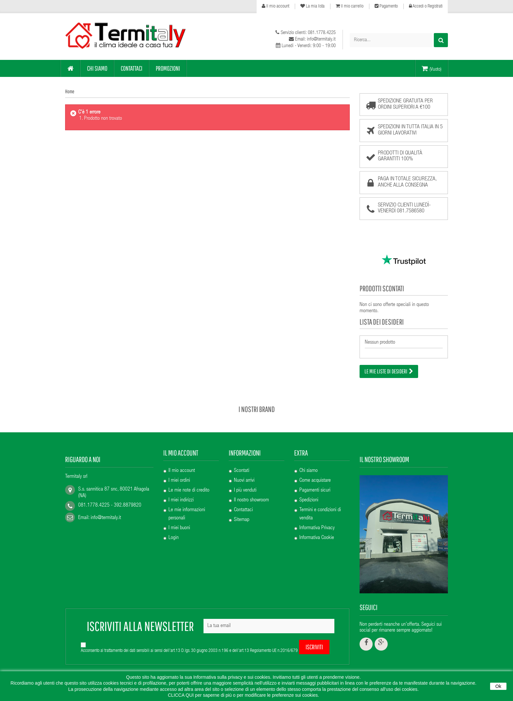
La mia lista (312, 6)
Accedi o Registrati (426, 6)
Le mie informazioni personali (186, 506)
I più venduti (245, 482)
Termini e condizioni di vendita (320, 506)
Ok (498, 686)
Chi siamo (308, 463)
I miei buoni (179, 520)
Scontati (241, 463)
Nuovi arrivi (244, 473)
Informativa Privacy (317, 520)
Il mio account (275, 6)
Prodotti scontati (382, 288)
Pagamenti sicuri (314, 482)
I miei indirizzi (181, 492)
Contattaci (243, 502)
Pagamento (386, 6)
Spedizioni (308, 492)
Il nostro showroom (251, 492)
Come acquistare (315, 473)
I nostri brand (257, 400)
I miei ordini (179, 473)
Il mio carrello (349, 6)
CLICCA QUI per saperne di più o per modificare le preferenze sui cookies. (243, 695)
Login (173, 530)
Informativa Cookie (316, 530)
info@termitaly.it (106, 509)
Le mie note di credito (188, 482)
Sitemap (241, 512)
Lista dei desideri (382, 321)
